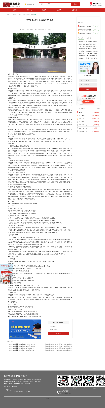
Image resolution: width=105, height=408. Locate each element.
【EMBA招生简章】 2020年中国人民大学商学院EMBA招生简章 (24, 346)
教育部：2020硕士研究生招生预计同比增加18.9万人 (92, 44)
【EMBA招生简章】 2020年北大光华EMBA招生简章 (58, 344)
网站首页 (15, 14)
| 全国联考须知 (95, 121)
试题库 (59, 10)
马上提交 (58, 333)
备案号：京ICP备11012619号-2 (52, 399)
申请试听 (88, 89)
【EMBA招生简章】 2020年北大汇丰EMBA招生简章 (21, 344)
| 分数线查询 (95, 128)
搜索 (75, 4)
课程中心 (29, 10)
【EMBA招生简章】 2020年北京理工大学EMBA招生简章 (59, 348)
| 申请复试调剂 (95, 131)
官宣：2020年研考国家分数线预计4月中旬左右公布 (92, 46)
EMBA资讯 (21, 14)
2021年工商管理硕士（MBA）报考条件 (89, 58)
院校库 (44, 10)
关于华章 (74, 10)
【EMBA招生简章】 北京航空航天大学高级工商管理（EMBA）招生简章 (26, 348)
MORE (97, 23)
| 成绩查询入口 (95, 125)
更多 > (98, 108)
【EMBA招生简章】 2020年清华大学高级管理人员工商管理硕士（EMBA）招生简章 (66, 346)
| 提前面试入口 (95, 112)
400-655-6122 (67, 393)
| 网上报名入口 (95, 115)
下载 (96, 26)
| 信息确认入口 (95, 118)
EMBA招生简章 (29, 14)
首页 (14, 10)
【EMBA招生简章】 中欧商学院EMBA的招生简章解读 (59, 350)
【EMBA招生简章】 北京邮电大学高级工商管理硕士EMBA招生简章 (25, 350)
